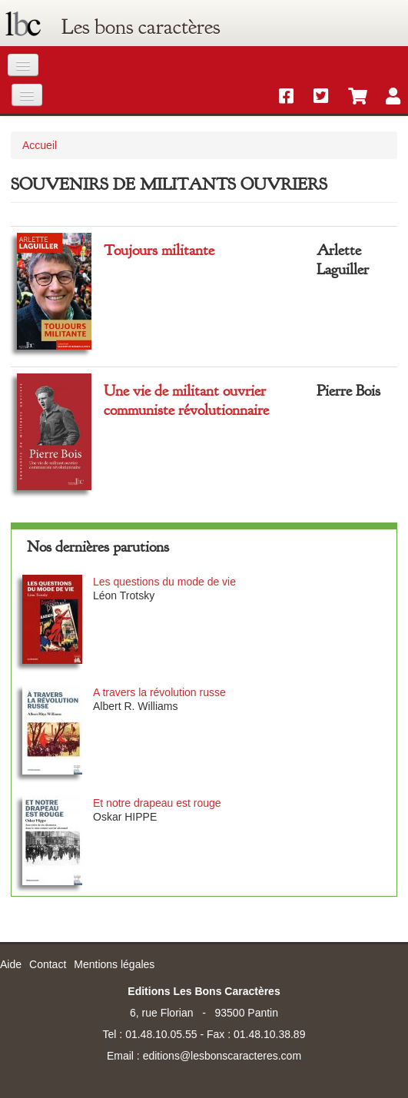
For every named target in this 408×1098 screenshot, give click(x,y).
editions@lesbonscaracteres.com (222, 1056)
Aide (11, 964)
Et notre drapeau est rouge (157, 803)
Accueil (39, 145)
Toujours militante (159, 250)
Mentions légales (114, 964)
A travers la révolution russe (159, 692)
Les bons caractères (140, 27)
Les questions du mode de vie (164, 582)
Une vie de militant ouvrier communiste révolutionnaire (186, 400)
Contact (47, 964)
